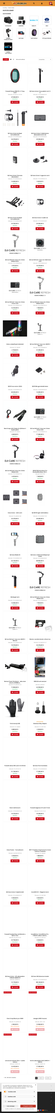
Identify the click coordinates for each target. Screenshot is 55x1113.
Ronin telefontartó (15, 808)
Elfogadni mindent (28, 1106)
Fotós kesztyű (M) (15, 723)
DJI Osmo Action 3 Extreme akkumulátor (15, 176)
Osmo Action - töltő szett (15, 513)
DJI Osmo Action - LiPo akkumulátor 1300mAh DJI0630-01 (15, 977)
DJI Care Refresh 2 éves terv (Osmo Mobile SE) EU (15, 260)
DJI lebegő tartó (15, 597)
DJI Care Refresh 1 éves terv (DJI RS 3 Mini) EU (40, 344)
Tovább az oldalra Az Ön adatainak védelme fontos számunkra (19, 1108)
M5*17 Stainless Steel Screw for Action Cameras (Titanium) (40, 850)
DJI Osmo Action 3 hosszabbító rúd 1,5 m (40, 91)
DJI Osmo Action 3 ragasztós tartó (40, 175)
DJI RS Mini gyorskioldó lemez (40, 386)
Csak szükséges (10, 1106)
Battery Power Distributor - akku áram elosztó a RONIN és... (15, 682)
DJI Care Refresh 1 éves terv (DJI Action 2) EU (40, 260)
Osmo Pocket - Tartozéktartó (15, 850)
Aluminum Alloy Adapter (40, 723)
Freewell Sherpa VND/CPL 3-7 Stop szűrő (15, 91)
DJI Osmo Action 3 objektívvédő (15, 892)
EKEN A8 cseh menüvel (40, 681)
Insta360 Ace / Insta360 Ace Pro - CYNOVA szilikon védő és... (40, 934)
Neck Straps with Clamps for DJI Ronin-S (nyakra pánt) (15, 429)
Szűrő (6, 59)
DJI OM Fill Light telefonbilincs (40, 513)
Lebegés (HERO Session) (40, 1018)
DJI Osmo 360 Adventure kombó (40, 976)
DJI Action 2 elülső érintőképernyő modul (40, 555)
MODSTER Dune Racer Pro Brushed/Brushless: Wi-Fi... (40, 471)
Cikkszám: (10, 94)
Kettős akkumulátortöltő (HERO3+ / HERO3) (40, 1061)
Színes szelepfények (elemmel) (15, 344)
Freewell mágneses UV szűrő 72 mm (40, 808)
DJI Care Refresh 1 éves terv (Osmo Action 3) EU (15, 302)
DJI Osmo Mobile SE (15, 555)
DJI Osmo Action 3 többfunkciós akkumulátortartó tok (40, 134)
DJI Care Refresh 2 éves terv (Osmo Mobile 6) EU (15, 471)
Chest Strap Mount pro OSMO (15, 1018)
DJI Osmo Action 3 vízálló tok (40, 217)
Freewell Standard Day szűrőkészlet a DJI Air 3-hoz (15, 934)
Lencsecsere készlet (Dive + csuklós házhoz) (15, 1061)
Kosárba (15, 102)
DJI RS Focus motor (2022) (15, 386)
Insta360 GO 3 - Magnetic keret (40, 892)
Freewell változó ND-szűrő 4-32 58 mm (15, 765)
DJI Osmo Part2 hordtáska (40, 765)
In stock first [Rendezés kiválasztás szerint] (45, 59)
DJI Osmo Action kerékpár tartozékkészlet (15, 134)
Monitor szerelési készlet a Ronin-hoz (40, 639)
